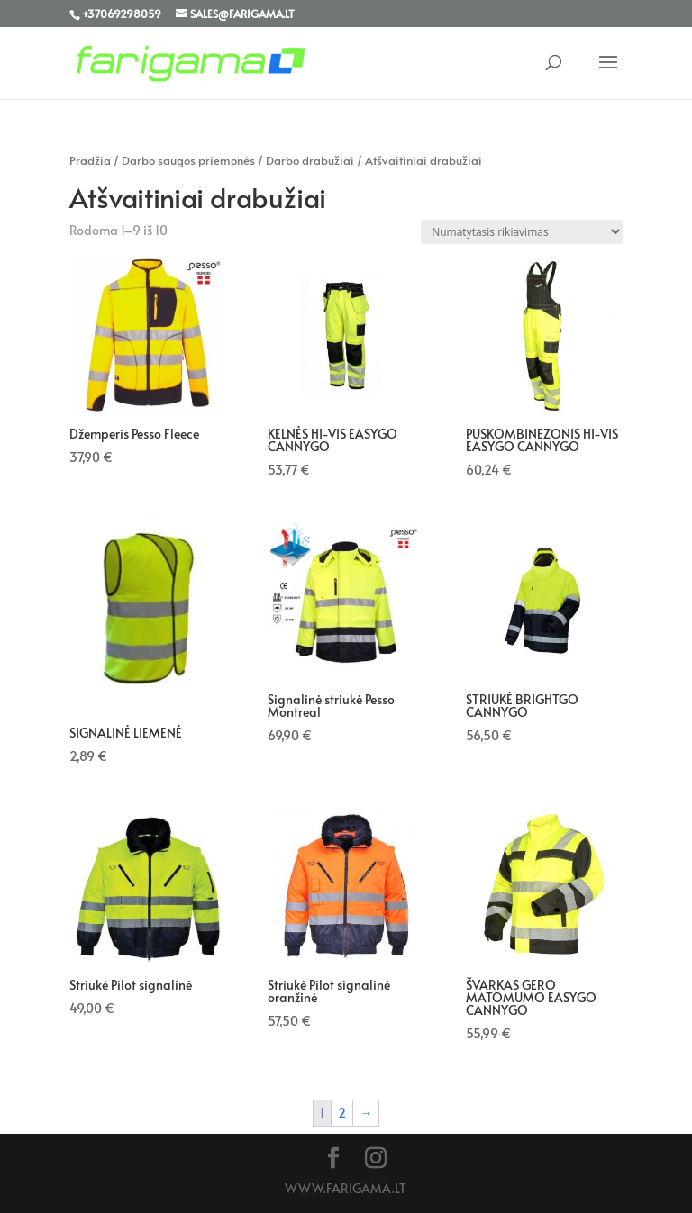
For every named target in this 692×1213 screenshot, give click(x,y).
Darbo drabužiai (310, 160)
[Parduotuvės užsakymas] (522, 232)
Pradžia (90, 160)
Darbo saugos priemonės (188, 160)
